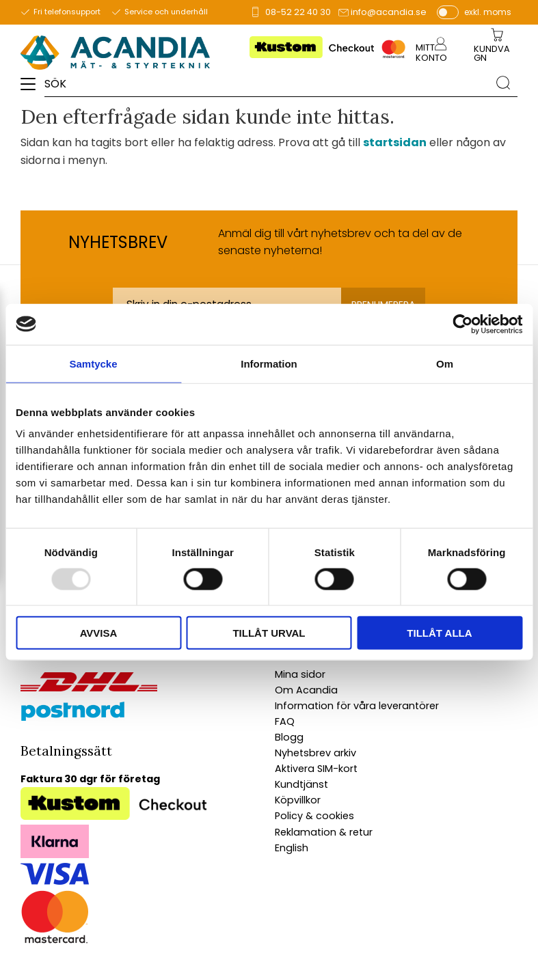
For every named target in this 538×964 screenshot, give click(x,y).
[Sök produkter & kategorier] (266, 83)
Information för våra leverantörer (357, 706)
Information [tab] (269, 363)
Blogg (289, 737)
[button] (32, 89)
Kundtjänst (301, 784)
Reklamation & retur (324, 832)
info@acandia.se (389, 12)
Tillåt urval (268, 633)
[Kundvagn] (495, 54)
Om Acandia (306, 690)
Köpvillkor (298, 800)
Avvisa (99, 633)
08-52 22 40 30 (298, 12)
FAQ (285, 721)
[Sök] (503, 83)
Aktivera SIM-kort (316, 768)
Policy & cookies (314, 816)
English (291, 848)
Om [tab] (444, 363)
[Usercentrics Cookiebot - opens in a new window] (462, 324)
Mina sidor (300, 674)
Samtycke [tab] (93, 363)
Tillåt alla (439, 633)
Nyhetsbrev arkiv (315, 753)
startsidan (395, 142)
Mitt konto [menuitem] (431, 53)
